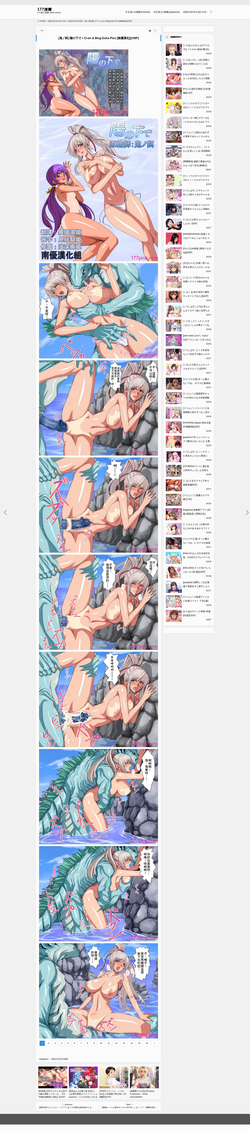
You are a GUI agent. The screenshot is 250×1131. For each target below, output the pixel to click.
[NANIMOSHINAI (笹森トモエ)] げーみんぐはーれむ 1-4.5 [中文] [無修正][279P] (196, 238)
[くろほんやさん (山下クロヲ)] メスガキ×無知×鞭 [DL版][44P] (196, 49)
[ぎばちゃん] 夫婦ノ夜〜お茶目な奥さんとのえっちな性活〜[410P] (196, 267)
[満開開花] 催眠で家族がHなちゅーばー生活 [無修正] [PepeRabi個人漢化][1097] (197, 165)
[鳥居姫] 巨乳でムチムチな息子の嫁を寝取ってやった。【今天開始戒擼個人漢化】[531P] (52, 1094)
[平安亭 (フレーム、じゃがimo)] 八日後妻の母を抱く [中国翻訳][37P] (112, 1094)
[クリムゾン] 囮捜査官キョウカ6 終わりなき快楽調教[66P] (196, 397)
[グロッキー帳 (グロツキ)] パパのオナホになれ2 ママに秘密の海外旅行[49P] (196, 122)
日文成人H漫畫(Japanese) (166, 12)
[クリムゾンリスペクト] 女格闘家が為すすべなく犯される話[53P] (196, 412)
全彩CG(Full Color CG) (194, 12)
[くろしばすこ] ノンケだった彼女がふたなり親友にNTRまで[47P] (196, 455)
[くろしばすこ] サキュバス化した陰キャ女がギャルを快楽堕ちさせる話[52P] (196, 194)
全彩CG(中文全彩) (75, 21)
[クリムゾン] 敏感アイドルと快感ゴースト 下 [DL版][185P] (196, 601)
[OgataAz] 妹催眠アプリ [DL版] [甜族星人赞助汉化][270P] (197, 513)
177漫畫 (44, 9)
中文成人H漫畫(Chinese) (137, 12)
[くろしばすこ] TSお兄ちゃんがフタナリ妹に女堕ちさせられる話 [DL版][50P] (196, 310)
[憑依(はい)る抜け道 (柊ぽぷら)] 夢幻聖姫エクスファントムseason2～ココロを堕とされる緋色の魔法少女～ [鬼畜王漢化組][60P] (83, 1097)
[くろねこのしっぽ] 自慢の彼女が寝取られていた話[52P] (196, 64)
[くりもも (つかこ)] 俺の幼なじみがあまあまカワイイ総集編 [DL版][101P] (196, 528)
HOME (41, 21)
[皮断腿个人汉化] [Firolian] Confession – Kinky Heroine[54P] (142, 1094)
